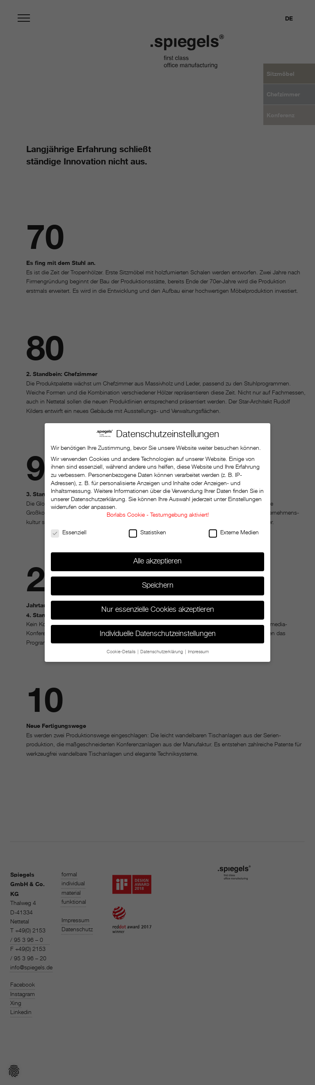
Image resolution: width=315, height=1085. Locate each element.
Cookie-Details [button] (122, 648)
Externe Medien (234, 529)
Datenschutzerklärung (98, 495)
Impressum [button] (198, 648)
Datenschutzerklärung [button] (162, 648)
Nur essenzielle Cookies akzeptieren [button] (157, 605)
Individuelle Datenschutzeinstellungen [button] (158, 630)
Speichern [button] (157, 581)
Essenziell (69, 529)
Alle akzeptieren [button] (157, 557)
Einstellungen (245, 495)
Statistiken (147, 529)
